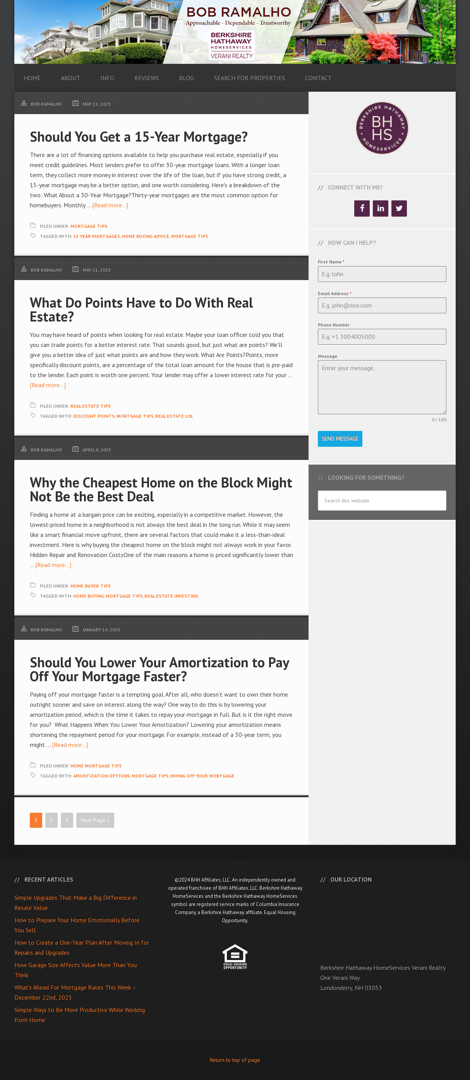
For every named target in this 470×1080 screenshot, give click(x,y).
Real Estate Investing (171, 596)
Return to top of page (235, 1059)
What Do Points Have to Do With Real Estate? (141, 309)
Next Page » (95, 820)
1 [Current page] (36, 820)
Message (327, 356)
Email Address (335, 293)
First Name (331, 262)
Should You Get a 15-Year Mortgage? (139, 136)
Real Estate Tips (90, 406)
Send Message (340, 438)
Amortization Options (101, 776)
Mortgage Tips (88, 226)
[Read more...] (110, 205)
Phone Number (334, 325)
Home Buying (88, 596)
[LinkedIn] (380, 208)
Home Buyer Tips (90, 586)
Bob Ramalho (235, 32)
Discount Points (94, 416)
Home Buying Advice (145, 236)
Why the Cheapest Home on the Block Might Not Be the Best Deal (161, 489)
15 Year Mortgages (96, 236)
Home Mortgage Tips (96, 766)
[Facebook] (362, 208)
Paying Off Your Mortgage (202, 776)
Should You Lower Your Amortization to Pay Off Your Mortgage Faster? (159, 669)
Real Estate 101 (174, 416)
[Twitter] (399, 208)
